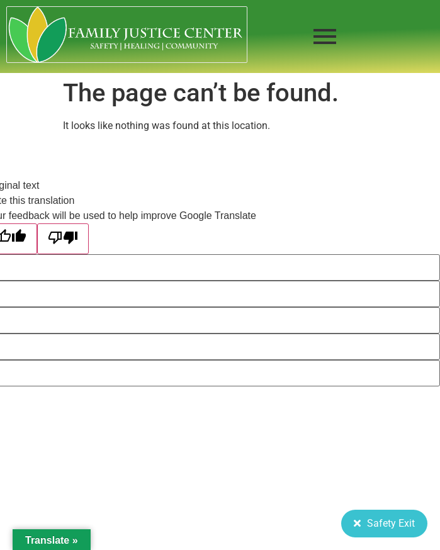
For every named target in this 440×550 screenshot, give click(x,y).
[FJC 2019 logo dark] (127, 34)
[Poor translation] (63, 238)
